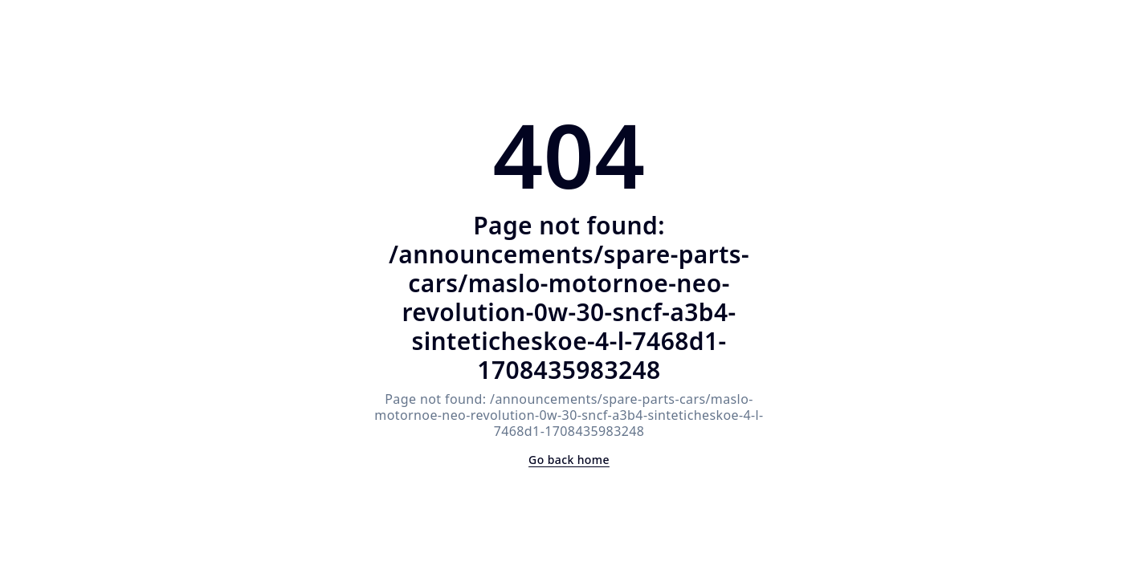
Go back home (569, 459)
